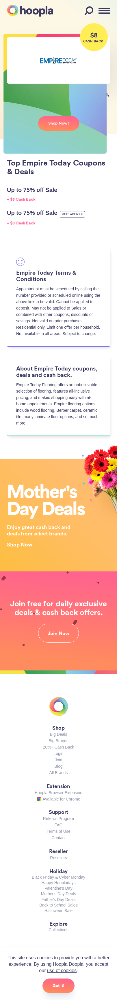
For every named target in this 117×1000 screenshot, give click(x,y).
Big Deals (58, 734)
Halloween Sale (58, 910)
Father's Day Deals (58, 899)
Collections (58, 929)
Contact (58, 837)
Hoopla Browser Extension (58, 792)
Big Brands (58, 740)
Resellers (58, 857)
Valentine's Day (59, 888)
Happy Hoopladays (58, 882)
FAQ (58, 825)
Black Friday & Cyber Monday (58, 877)
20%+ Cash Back (58, 747)
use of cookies (62, 970)
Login (58, 753)
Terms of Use (58, 831)
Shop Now (19, 544)
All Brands (58, 772)
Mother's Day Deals (58, 893)
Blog (58, 766)
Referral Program (58, 818)
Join (58, 760)
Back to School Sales (58, 905)
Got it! (58, 985)
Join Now (58, 633)
